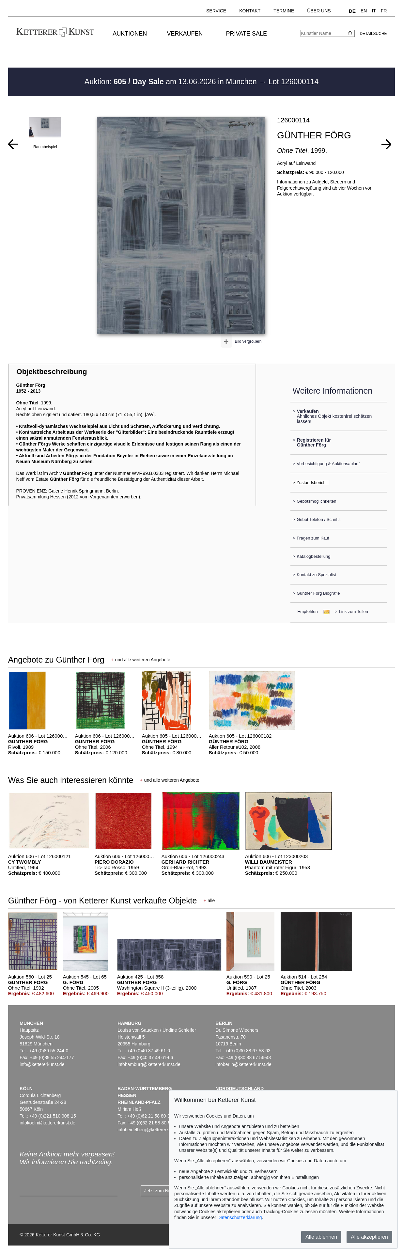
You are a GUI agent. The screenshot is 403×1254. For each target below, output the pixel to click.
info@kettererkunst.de (42, 1064)
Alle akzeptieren (369, 1237)
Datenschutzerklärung (239, 1217)
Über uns (319, 10)
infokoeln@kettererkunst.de (47, 1122)
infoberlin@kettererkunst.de (243, 1064)
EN (364, 10)
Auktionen (130, 33)
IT (374, 10)
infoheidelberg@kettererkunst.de (150, 1129)
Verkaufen (185, 33)
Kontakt (249, 10)
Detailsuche (373, 33)
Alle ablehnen (321, 1237)
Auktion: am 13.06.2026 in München (172, 81)
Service (216, 10)
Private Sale (246, 33)
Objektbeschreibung (51, 372)
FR (384, 10)
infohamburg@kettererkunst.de (148, 1064)
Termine (283, 10)
